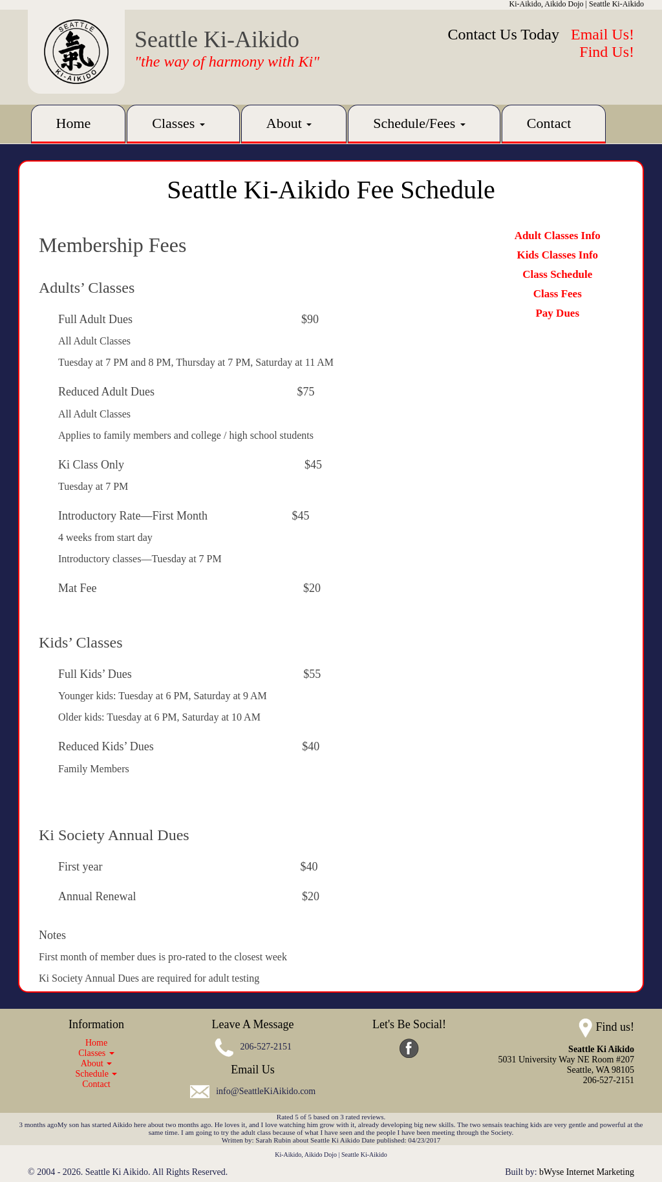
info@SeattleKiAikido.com (265, 1092)
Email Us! (602, 34)
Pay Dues (557, 313)
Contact (549, 123)
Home (73, 123)
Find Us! (606, 51)
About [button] (289, 123)
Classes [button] (178, 123)
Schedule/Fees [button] (419, 123)
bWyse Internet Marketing (586, 1172)
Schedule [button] (97, 1074)
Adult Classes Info (558, 235)
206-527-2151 (266, 1046)
